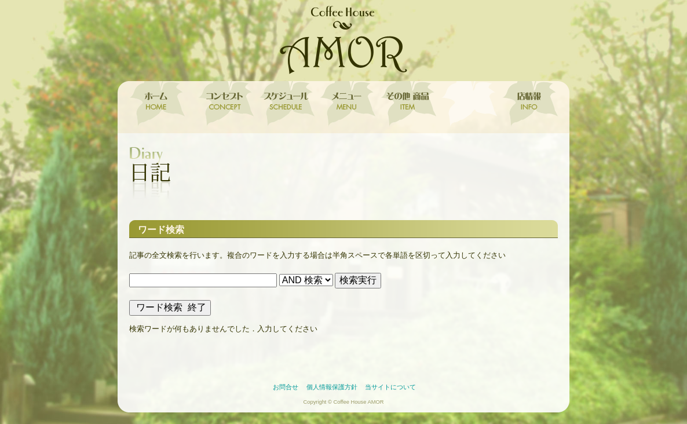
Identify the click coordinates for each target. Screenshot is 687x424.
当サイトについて (390, 386)
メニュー (345, 104)
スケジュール (284, 104)
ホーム (159, 104)
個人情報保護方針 (331, 386)
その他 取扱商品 (405, 104)
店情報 (527, 104)
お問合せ (285, 386)
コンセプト (223, 104)
